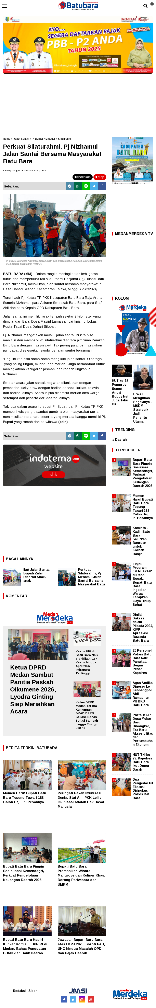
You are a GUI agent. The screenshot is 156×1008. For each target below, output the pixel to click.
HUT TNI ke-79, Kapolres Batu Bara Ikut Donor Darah (142, 762)
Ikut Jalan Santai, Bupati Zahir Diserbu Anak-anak (36, 575)
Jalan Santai (21, 138)
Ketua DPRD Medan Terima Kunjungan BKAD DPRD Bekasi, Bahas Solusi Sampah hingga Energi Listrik (87, 715)
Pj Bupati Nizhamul (43, 138)
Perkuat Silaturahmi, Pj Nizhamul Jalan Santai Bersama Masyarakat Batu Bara (81, 579)
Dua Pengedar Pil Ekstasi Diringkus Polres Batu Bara (143, 789)
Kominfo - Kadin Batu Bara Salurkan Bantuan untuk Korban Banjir (141, 540)
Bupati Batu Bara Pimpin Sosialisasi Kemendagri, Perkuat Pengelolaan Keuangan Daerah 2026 (143, 472)
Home (6, 138)
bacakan (83, 177)
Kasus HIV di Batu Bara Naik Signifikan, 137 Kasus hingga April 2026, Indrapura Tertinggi (87, 662)
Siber (32, 991)
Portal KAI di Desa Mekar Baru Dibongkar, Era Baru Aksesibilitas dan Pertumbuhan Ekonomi (143, 729)
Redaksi (19, 991)
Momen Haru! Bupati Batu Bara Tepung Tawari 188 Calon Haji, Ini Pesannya (24, 797)
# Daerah (119, 439)
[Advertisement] (78, 104)
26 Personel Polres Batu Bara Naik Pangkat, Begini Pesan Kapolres (142, 661)
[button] (152, 2)
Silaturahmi (65, 138)
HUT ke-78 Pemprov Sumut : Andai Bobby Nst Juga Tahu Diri (120, 392)
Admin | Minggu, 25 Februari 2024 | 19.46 (24, 170)
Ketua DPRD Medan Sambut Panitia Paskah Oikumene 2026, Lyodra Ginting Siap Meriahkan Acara (33, 689)
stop (99, 177)
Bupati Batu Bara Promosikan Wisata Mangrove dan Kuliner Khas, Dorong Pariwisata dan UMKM (81, 875)
